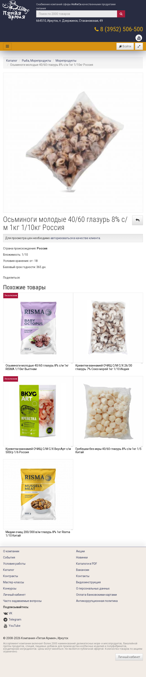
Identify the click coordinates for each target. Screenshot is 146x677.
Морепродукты (66, 60)
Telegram (15, 619)
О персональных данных (93, 588)
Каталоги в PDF (86, 563)
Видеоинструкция (88, 582)
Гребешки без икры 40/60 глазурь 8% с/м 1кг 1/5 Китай (108, 450)
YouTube (14, 625)
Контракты (10, 576)
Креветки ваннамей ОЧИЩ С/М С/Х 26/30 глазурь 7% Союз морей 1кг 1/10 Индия (103, 367)
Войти (125, 46)
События (9, 557)
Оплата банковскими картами (96, 594)
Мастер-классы (13, 582)
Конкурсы (9, 588)
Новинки (82, 557)
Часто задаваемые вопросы (22, 601)
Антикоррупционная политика (97, 601)
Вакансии (82, 570)
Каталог (11, 60)
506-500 (133, 29)
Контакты (82, 576)
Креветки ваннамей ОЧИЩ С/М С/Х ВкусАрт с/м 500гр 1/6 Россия (38, 450)
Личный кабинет (14, 594)
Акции (80, 551)
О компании (11, 551)
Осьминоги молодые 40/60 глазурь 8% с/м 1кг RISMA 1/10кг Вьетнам (37, 367)
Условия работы (14, 563)
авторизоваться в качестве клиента (75, 238)
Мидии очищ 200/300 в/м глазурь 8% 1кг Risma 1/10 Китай (38, 533)
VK (10, 613)
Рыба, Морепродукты (36, 60)
